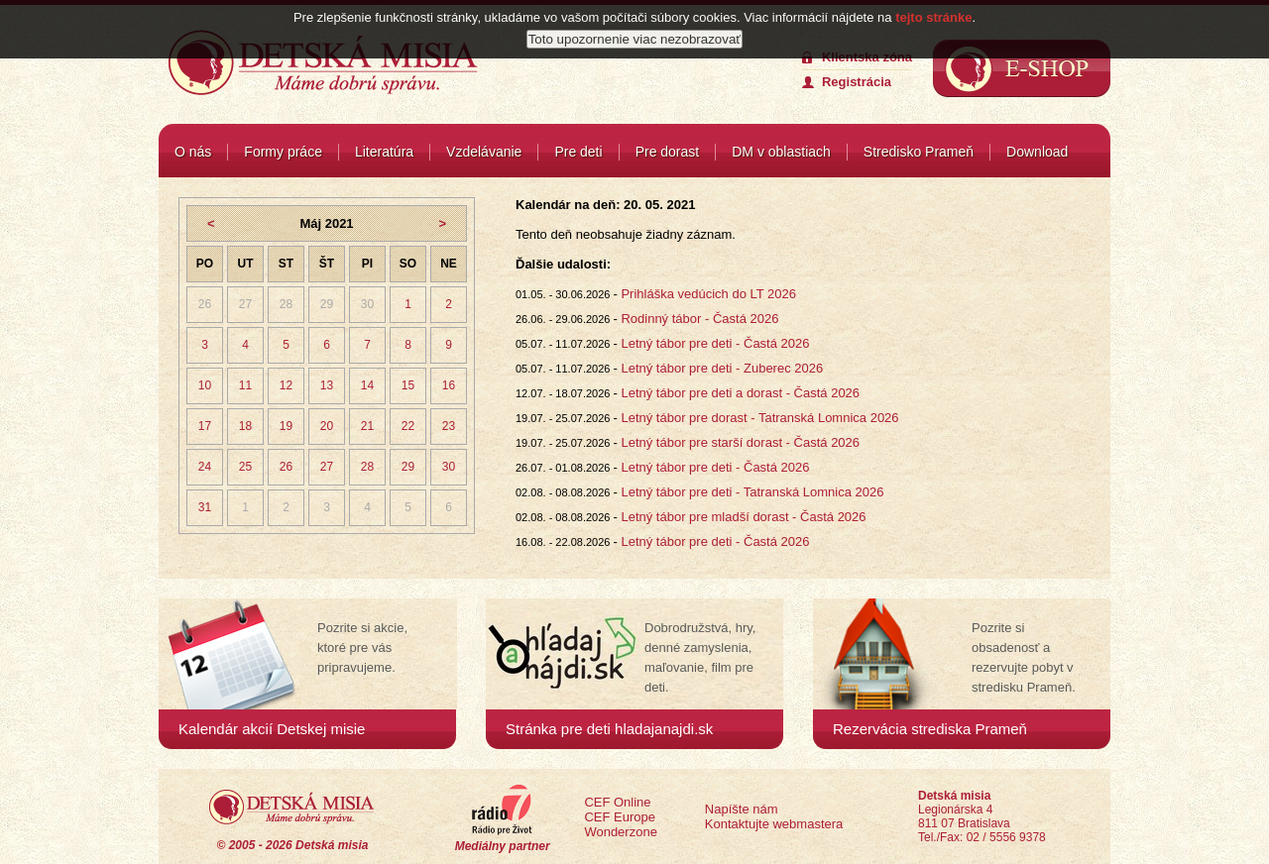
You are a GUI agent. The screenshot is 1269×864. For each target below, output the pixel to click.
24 (204, 467)
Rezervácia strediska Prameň (930, 728)
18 (245, 426)
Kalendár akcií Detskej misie (271, 728)
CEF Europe (619, 817)
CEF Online (617, 802)
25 (245, 467)
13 (326, 385)
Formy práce (283, 152)
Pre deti (578, 152)
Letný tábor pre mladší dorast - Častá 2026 (743, 516)
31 (204, 507)
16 (448, 385)
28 (286, 304)
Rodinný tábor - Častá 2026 (699, 318)
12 (286, 385)
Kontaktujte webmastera (774, 823)
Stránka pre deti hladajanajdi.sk (609, 728)
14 (367, 385)
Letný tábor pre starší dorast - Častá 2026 (740, 442)
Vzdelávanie (483, 152)
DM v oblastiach (781, 152)
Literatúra (384, 152)
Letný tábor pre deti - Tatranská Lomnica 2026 (752, 492)
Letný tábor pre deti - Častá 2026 (715, 343)
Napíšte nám (741, 809)
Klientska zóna (867, 57)
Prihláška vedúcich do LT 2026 (708, 293)
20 (326, 426)
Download (1037, 152)
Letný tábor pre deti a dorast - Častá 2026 (740, 392)
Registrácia (856, 81)
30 (367, 304)
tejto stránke (933, 14)
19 (286, 426)
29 (326, 304)
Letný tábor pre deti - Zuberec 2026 (722, 368)
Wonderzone (620, 831)
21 (367, 426)
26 (204, 304)
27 (245, 304)
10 (204, 385)
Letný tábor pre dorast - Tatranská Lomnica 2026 (759, 417)
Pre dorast (667, 152)
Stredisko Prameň (919, 152)
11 (245, 385)
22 (408, 426)
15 (408, 385)
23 (448, 426)
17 (204, 426)
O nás (192, 152)
